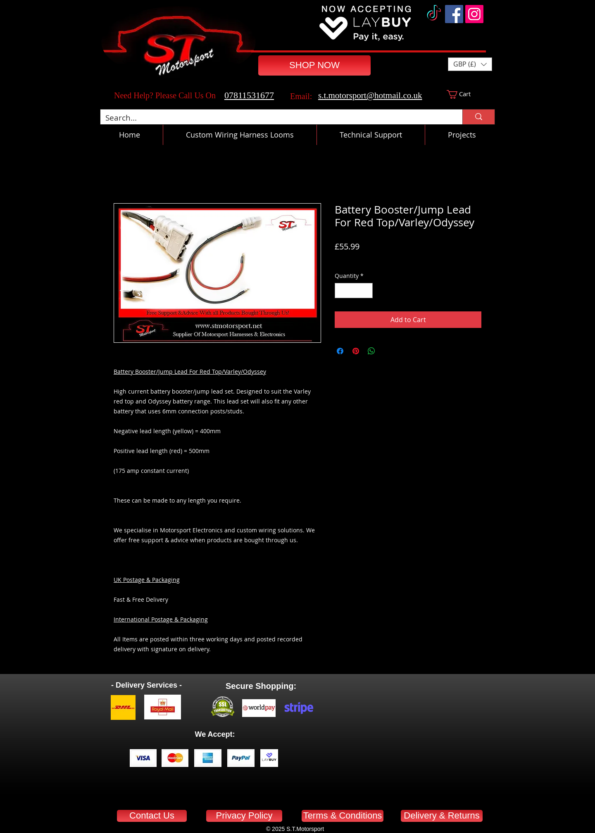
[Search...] (275, 117)
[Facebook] (454, 14)
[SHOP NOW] (314, 65)
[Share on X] (387, 351)
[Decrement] (341, 290)
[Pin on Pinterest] (356, 351)
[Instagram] (474, 14)
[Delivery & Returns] (442, 816)
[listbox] (470, 64)
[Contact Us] (152, 816)
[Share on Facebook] (340, 351)
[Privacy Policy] (244, 816)
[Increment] (366, 290)
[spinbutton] (353, 290)
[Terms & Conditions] (342, 816)
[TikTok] (434, 14)
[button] (470, 64)
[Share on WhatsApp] (371, 351)
